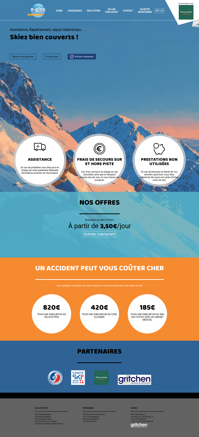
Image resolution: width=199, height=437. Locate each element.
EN (161, 10)
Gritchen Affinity (90, 421)
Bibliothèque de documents (46, 421)
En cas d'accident (111, 10)
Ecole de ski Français (91, 417)
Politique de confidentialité (142, 417)
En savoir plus (52, 56)
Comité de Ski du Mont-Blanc (94, 414)
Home (59, 10)
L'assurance (74, 10)
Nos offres (93, 10)
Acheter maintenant (145, 10)
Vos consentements (138, 419)
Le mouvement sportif (43, 419)
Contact (128, 10)
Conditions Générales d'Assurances (49, 424)
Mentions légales (138, 414)
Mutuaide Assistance (91, 419)
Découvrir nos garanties (23, 56)
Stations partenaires (43, 414)
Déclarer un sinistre (43, 417)
